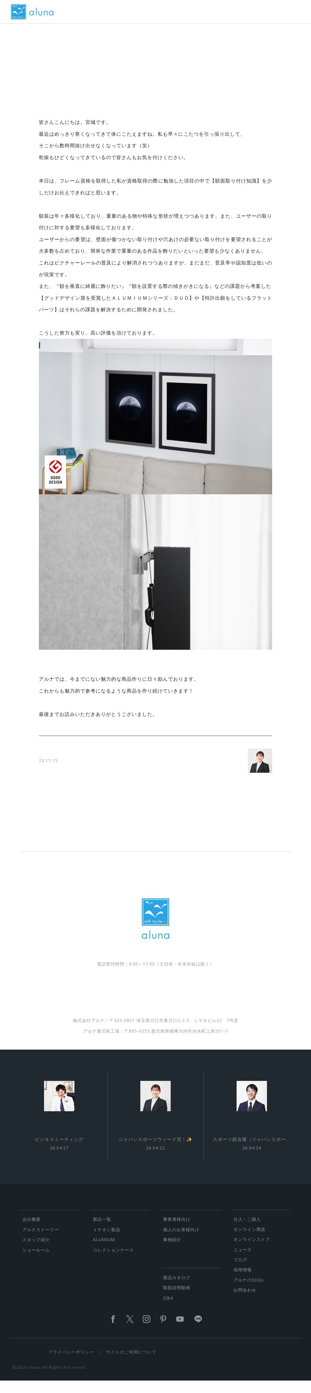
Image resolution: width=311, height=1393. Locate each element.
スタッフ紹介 (36, 1252)
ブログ (240, 1272)
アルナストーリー (40, 1242)
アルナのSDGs (249, 1292)
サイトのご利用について (133, 1364)
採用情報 (243, 1282)
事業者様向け (176, 1231)
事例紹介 (172, 1252)
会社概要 (31, 1231)
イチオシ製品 (106, 1242)
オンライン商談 (249, 1241)
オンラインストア (252, 1251)
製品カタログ (176, 1290)
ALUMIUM (104, 1252)
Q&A (168, 1310)
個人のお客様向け (181, 1242)
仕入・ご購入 (247, 1231)
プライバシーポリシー (73, 1364)
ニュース (243, 1261)
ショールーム (36, 1262)
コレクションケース (113, 1262)
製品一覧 (102, 1231)
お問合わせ (245, 1302)
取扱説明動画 (176, 1300)
